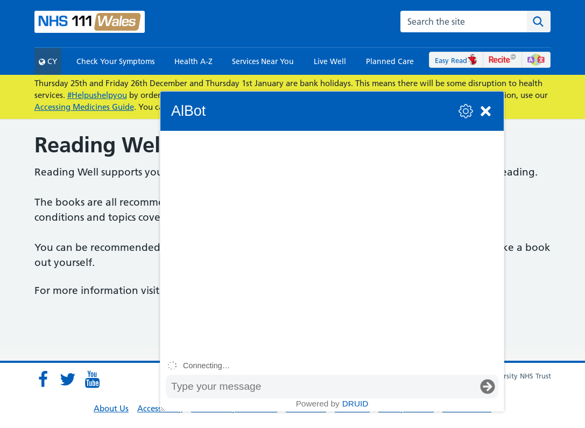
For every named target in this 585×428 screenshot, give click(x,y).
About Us (111, 408)
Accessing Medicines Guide (84, 107)
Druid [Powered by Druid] (355, 403)
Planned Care (390, 61)
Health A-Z (193, 61)
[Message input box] (321, 386)
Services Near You (263, 61)
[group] (332, 243)
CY (48, 61)
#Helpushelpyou (97, 95)
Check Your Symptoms (115, 61)
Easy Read (456, 60)
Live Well (330, 61)
